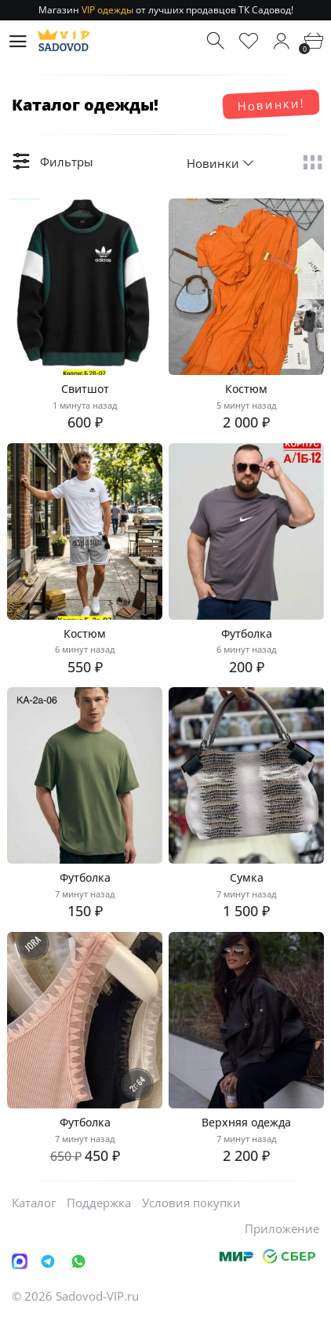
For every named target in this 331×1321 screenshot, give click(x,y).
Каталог (34, 1202)
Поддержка (99, 1202)
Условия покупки (191, 1202)
